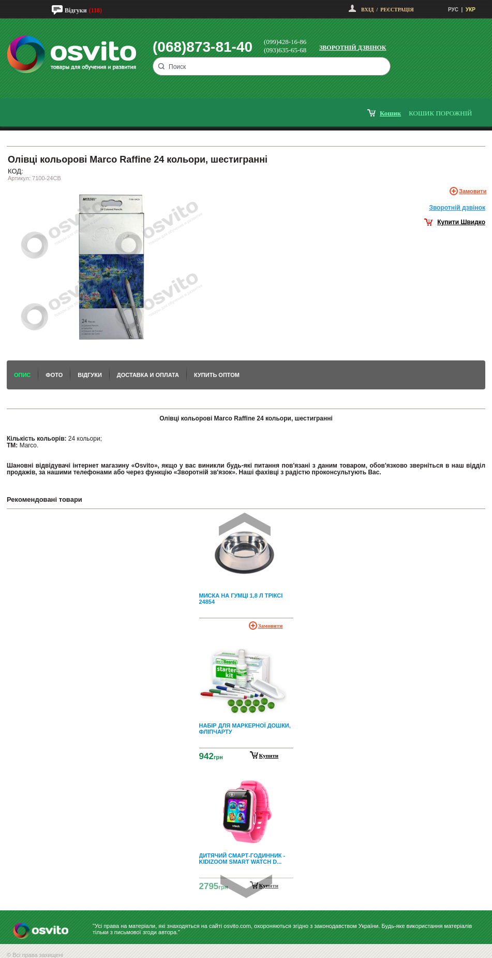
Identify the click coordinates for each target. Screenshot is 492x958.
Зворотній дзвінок (352, 47)
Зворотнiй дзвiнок (457, 207)
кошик (390, 113)
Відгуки (76, 10)
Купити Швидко (461, 222)
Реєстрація (396, 9)
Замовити (472, 191)
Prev (245, 524)
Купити (269, 755)
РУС (453, 9)
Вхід (367, 9)
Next (246, 886)
